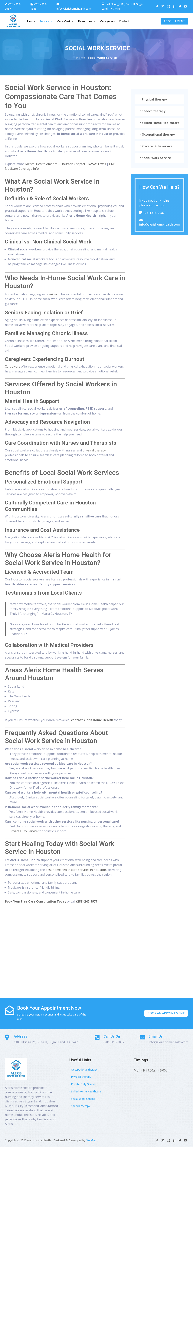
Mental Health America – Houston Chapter (55, 164)
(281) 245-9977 (86, 901)
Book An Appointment (166, 1013)
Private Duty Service (23, 831)
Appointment (174, 21)
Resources (85, 21)
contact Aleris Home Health (92, 720)
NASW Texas (97, 164)
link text (54, 294)
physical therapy (94, 450)
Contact (124, 21)
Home (31, 21)
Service (44, 21)
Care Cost (63, 21)
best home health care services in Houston (76, 870)
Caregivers (107, 21)
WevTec (91, 1140)
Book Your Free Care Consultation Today (35, 901)
